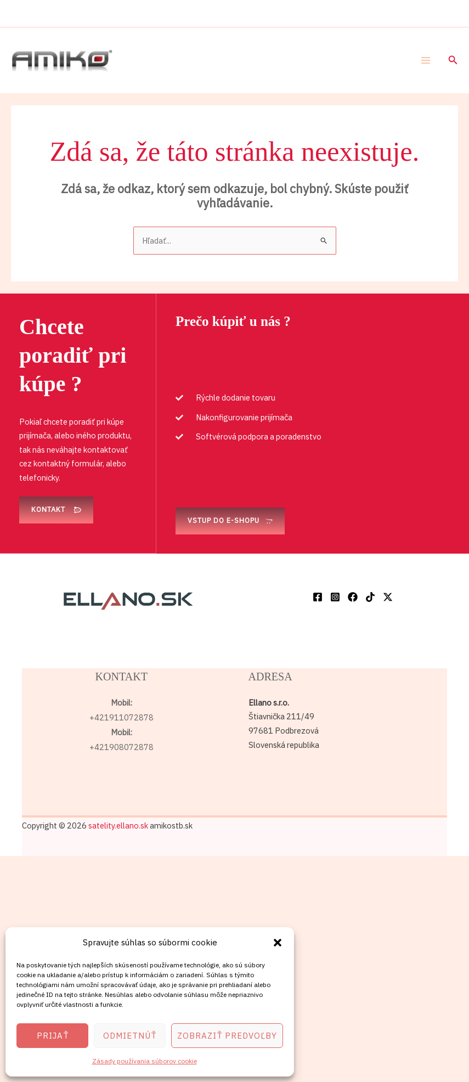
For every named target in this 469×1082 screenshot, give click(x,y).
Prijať (53, 1035)
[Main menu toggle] (425, 60)
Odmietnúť (129, 1035)
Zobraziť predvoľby (227, 1035)
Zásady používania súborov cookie (144, 1061)
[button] (277, 942)
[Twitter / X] (387, 597)
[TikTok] (370, 597)
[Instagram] (335, 597)
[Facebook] (317, 597)
